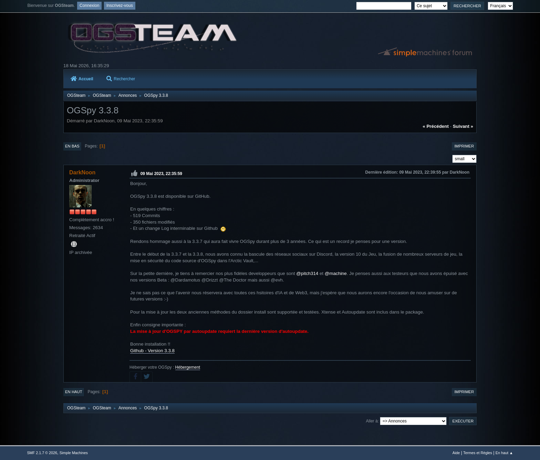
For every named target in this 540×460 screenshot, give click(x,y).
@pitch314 (307, 273)
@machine (336, 273)
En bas (72, 146)
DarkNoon (82, 172)
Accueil (82, 78)
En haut (73, 392)
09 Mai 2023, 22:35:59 (161, 173)
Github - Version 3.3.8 (152, 350)
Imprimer (464, 146)
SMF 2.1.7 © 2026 (42, 453)
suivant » (463, 126)
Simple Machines (74, 453)
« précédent (436, 126)
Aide (456, 453)
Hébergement (187, 367)
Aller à (372, 421)
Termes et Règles (477, 453)
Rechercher (120, 78)
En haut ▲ (504, 453)
